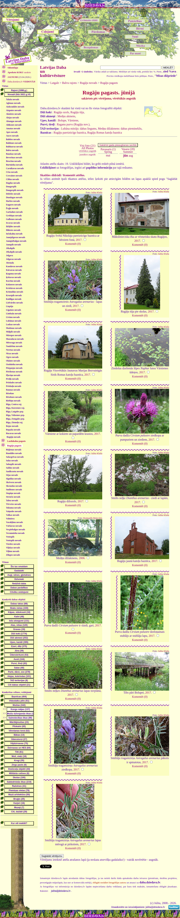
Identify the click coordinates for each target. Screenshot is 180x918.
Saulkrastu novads (14, 471)
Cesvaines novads (14, 175)
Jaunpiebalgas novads (16, 241)
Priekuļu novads (13, 386)
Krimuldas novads (14, 292)
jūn (125, 155)
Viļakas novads (13, 547)
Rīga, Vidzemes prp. (15, 415)
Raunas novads (13, 390)
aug (131, 155)
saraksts (19, 72)
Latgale (54, 82)
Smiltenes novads (14, 489)
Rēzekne (10, 393)
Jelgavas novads (13, 259)
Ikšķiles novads (13, 226)
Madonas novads (14, 328)
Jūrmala (10, 262)
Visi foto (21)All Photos (87, 148)
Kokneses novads (14, 284)
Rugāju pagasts (109, 82)
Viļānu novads (12, 551)
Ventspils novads (13, 540)
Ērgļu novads (12, 208)
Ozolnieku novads (14, 364)
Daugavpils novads (14, 190)
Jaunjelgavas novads (15, 237)
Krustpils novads (14, 295)
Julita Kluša (96, 192)
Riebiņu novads (13, 400)
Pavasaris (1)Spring (108, 150)
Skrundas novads (14, 486)
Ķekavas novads (13, 277)
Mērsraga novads (14, 342)
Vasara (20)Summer (128, 150)
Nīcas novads (12, 353)
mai (108, 155)
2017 (79, 239)
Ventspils (10, 536)
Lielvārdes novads (14, 302)
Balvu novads (12, 150)
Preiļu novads (12, 379)
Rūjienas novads (13, 449)
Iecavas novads (13, 223)
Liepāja (9, 306)
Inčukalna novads (14, 233)
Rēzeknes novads (14, 397)
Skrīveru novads (13, 482)
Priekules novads (14, 382)
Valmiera (10, 518)
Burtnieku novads (14, 164)
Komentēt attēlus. (74, 175)
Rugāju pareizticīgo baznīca (70, 132)
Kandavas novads (14, 266)
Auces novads (12, 135)
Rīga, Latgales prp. (15, 411)
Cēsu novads (12, 172)
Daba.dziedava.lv (21, 81)
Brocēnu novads (13, 161)
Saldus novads (12, 468)
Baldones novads (14, 143)
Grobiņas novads (14, 215)
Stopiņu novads (13, 493)
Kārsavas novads (14, 270)
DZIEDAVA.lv (95, 5)
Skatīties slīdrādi (50, 175)
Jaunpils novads (13, 244)
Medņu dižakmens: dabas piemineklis (119, 128)
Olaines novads (13, 360)
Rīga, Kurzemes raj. (15, 408)
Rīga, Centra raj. (14, 404)
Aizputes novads (13, 110)
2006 (82, 558)
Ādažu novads (12, 99)
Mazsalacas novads (15, 339)
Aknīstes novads (13, 114)
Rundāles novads (14, 453)
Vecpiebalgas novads (15, 529)
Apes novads (12, 132)
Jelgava (9, 255)
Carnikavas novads (15, 168)
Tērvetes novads (13, 504)
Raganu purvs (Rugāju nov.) (73, 124)
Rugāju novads (13, 437)
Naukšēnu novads (14, 346)
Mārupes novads (13, 335)
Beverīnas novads (14, 157)
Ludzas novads (13, 324)
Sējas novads (12, 475)
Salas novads (12, 460)
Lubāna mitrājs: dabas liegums (78, 128)
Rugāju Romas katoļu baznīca (104, 132)
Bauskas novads (13, 154)
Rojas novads (12, 426)
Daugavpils (11, 186)
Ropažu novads (13, 429)
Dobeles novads (13, 194)
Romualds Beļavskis (92, 518)
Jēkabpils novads (14, 252)
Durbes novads (13, 201)
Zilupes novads (13, 555)
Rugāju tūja (77, 112)
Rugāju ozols (61, 112)
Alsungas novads (14, 121)
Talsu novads (12, 500)
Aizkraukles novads (15, 106)
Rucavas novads (13, 433)
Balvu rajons (69, 82)
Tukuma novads (13, 507)
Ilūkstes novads (13, 230)
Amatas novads (13, 128)
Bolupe (62, 120)
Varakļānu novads (14, 522)
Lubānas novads (13, 321)
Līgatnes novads (13, 310)
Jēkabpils (10, 248)
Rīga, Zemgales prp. (15, 419)
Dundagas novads (14, 197)
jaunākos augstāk (87, 154)
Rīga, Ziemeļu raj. (14, 422)
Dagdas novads (13, 183)
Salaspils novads (13, 464)
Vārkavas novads (14, 526)
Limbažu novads (13, 313)
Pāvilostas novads (14, 371)
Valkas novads (12, 515)
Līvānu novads (13, 317)
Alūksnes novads (14, 125)
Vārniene (73, 120)
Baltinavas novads (14, 146)
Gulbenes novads (14, 219)
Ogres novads (12, 357)
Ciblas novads (12, 179)
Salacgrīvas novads (15, 457)
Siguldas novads (13, 478)
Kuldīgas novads (13, 299)
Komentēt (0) (73, 243)
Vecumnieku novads (15, 533)
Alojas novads (12, 117)
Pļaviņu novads (13, 375)
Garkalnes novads (14, 212)
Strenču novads (13, 497)
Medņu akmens (66, 116)
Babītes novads (13, 139)
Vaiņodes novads (13, 511)
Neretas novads (13, 350)
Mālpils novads (13, 331)
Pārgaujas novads (14, 368)
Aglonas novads (13, 103)
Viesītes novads (13, 544)
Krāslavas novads (14, 288)
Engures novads (13, 204)
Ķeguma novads (13, 273)
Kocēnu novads (13, 281)
